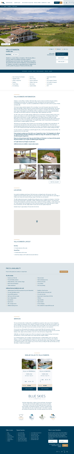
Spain (5, 6)
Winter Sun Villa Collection (22, 439)
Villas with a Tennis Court (34, 435)
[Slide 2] (29, 367)
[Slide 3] (31, 367)
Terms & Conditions (10, 436)
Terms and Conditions (59, 446)
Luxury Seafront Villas (34, 434)
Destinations (9, 2)
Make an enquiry (64, 271)
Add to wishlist (52, 53)
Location (30, 71)
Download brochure (51, 54)
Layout (34, 71)
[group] (37, 27)
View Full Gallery (5, 44)
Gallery (50, 71)
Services (46, 71)
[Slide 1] (27, 367)
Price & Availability (40, 71)
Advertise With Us (9, 439)
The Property (24, 71)
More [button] (49, 2)
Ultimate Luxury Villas (21, 435)
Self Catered (15, 54)
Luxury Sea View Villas (34, 436)
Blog (7, 432)
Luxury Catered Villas (21, 436)
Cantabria (9, 6)
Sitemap (8, 440)
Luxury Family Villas (20, 432)
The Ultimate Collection (27, 2)
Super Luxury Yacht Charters (22, 440)
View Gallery (62, 61)
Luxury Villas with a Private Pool (35, 432)
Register (65, 445)
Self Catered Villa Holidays (22, 438)
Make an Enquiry (29, 388)
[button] (37, 221)
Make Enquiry (62, 58)
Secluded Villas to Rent (34, 439)
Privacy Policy (54, 445)
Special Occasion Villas (34, 438)
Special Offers (37, 2)
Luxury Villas (17, 2)
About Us (8, 434)
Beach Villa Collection (21, 434)
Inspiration (44, 2)
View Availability (62, 54)
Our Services (9, 435)
